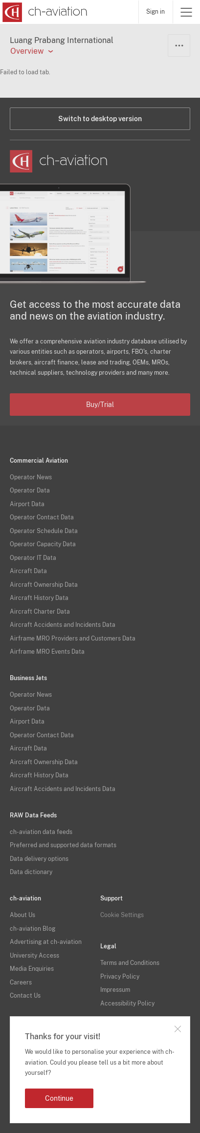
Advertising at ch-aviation (46, 942)
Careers (21, 982)
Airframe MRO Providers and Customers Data (72, 638)
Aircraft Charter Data (40, 611)
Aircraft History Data (39, 598)
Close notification (177, 1029)
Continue (59, 1098)
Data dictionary (31, 872)
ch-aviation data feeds (41, 832)
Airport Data (27, 504)
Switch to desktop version (100, 119)
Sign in (155, 11)
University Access (34, 955)
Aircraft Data (28, 571)
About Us (22, 915)
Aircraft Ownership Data (44, 584)
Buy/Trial (100, 404)
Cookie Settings (122, 915)
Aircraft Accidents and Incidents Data (62, 624)
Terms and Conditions (129, 963)
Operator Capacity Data (43, 544)
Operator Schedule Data (44, 531)
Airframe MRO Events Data (47, 651)
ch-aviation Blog (32, 928)
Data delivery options (39, 858)
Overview (27, 51)
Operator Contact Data (42, 517)
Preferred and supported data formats (63, 845)
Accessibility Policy (127, 1003)
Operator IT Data (33, 558)
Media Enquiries (32, 968)
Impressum (115, 989)
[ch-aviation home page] (44, 12)
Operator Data (30, 490)
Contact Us (25, 995)
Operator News (31, 477)
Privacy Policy (119, 976)
